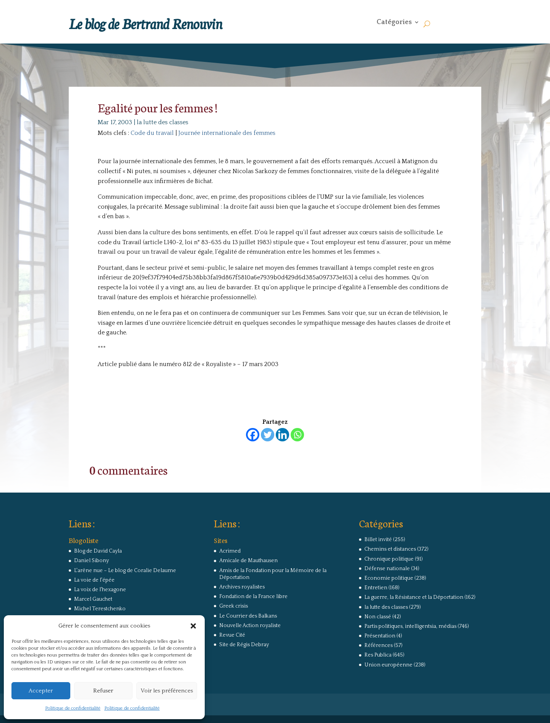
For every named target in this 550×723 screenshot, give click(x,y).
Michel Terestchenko (100, 609)
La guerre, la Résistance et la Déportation (413, 597)
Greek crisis (233, 606)
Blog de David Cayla (98, 551)
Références (378, 645)
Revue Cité (232, 635)
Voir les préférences (167, 690)
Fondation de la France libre (253, 596)
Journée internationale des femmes (226, 133)
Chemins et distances (390, 549)
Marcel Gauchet (93, 599)
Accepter (41, 690)
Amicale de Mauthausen (248, 561)
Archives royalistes (242, 587)
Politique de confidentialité (72, 708)
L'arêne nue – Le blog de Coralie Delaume (125, 570)
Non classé (377, 617)
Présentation (379, 636)
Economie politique (388, 578)
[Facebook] (252, 434)
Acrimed (230, 551)
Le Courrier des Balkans (248, 616)
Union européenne (388, 665)
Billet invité (378, 540)
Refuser (103, 690)
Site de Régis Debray (244, 645)
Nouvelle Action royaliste (250, 625)
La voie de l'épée (94, 580)
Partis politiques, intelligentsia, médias (410, 626)
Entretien (375, 588)
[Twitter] (267, 434)
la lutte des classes (162, 122)
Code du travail (152, 133)
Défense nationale (387, 569)
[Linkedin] (282, 434)
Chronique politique (389, 559)
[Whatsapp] (297, 434)
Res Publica (377, 655)
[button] (193, 626)
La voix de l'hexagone (100, 590)
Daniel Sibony (91, 561)
